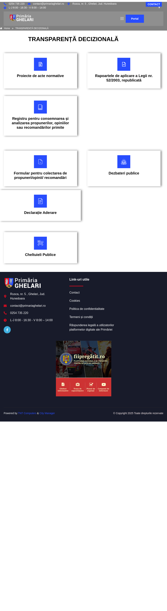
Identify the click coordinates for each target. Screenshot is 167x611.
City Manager (47, 413)
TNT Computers (27, 413)
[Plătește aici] (40, 71)
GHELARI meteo (139, 291)
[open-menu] (122, 18)
